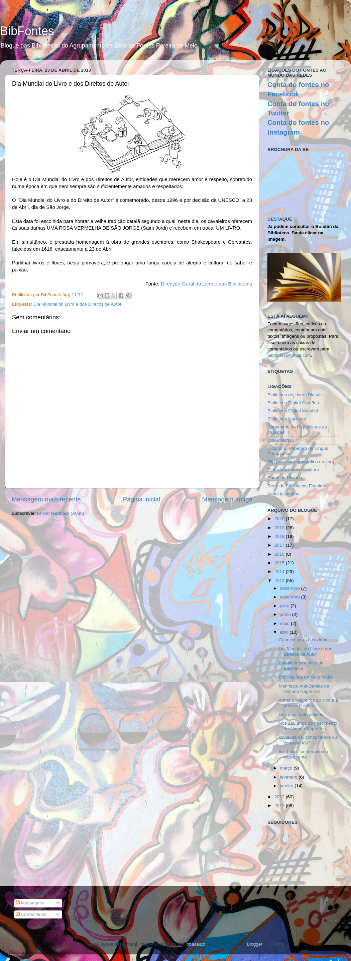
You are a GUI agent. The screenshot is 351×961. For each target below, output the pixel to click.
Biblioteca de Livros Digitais (295, 394)
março (287, 768)
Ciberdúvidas (280, 440)
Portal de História (284, 477)
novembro (290, 596)
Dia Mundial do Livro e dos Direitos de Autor (77, 304)
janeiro (287, 785)
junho (286, 614)
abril (284, 632)
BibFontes (27, 31)
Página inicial (141, 499)
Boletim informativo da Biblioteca (301, 665)
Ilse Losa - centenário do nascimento (303, 754)
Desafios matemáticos (301, 714)
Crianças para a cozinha (303, 639)
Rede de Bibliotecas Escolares (298, 485)
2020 (280, 518)
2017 (280, 545)
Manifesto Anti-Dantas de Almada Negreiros (304, 689)
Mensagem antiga (227, 499)
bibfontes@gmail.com (289, 355)
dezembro (290, 588)
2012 (280, 796)
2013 (280, 580)
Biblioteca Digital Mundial (292, 410)
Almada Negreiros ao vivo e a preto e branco (308, 703)
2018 (280, 536)
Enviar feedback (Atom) (60, 513)
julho (285, 605)
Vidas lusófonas (283, 493)
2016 (280, 554)
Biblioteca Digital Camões (293, 402)
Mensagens (30, 902)
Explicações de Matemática (306, 676)
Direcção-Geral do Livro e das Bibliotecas (206, 284)
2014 (280, 571)
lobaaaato (195, 944)
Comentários (31, 914)
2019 (280, 527)
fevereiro (289, 777)
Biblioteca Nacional (286, 418)
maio (285, 623)
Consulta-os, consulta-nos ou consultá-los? (308, 740)
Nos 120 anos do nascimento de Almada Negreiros (308, 726)
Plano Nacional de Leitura (293, 469)
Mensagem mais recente (46, 499)
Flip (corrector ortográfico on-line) (300, 461)
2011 (280, 805)
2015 (280, 562)
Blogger (254, 944)
